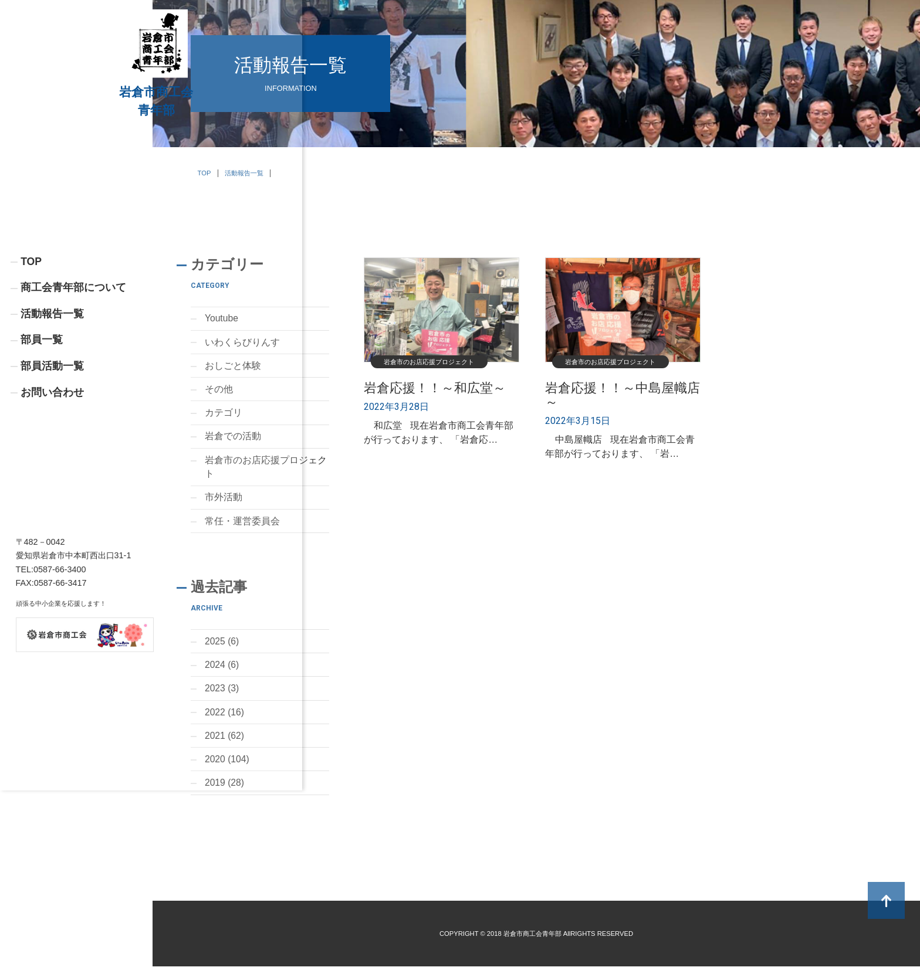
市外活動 (223, 501)
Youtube (222, 319)
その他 (219, 391)
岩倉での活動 (233, 439)
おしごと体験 (233, 367)
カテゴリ (223, 415)
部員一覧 (42, 401)
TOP (31, 322)
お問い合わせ (52, 454)
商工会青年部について (73, 348)
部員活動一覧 (52, 428)
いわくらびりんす (242, 343)
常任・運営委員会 (242, 525)
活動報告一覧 (52, 375)
